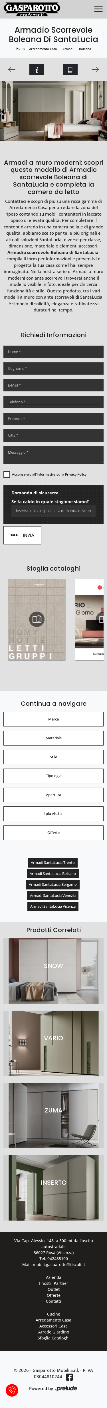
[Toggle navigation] (98, 8)
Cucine (53, 1314)
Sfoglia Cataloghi (54, 1338)
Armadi (67, 49)
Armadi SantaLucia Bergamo (53, 884)
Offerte (53, 1295)
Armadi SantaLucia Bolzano (53, 873)
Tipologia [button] (53, 775)
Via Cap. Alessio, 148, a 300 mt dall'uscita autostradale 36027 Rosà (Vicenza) (53, 1246)
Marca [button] (53, 719)
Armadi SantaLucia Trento (53, 862)
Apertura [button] (53, 794)
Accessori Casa (53, 1326)
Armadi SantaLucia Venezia (53, 895)
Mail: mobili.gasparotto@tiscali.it (53, 1264)
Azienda (53, 1277)
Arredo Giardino (53, 1332)
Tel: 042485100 (53, 1258)
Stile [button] (53, 756)
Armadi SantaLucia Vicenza (53, 906)
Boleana (85, 49)
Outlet (54, 1289)
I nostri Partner (53, 1283)
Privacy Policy (75, 474)
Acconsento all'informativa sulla (49, 474)
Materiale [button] (54, 737)
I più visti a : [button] (53, 813)
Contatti (53, 1301)
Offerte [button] (53, 832)
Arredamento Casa (43, 49)
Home (20, 48)
